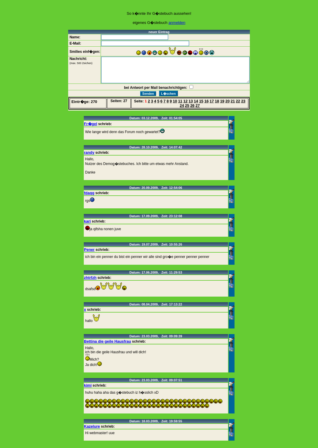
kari (87, 221)
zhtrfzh (90, 277)
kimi (88, 385)
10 (175, 101)
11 (180, 101)
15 (201, 101)
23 (243, 101)
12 (185, 101)
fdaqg (89, 193)
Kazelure (92, 426)
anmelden (176, 22)
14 (196, 101)
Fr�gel (90, 124)
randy (89, 152)
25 (187, 105)
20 (227, 101)
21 (233, 101)
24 (182, 105)
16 (206, 101)
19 (222, 101)
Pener (89, 249)
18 (217, 101)
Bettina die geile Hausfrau (107, 341)
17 (212, 101)
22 (238, 101)
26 (192, 105)
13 (190, 101)
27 (198, 105)
